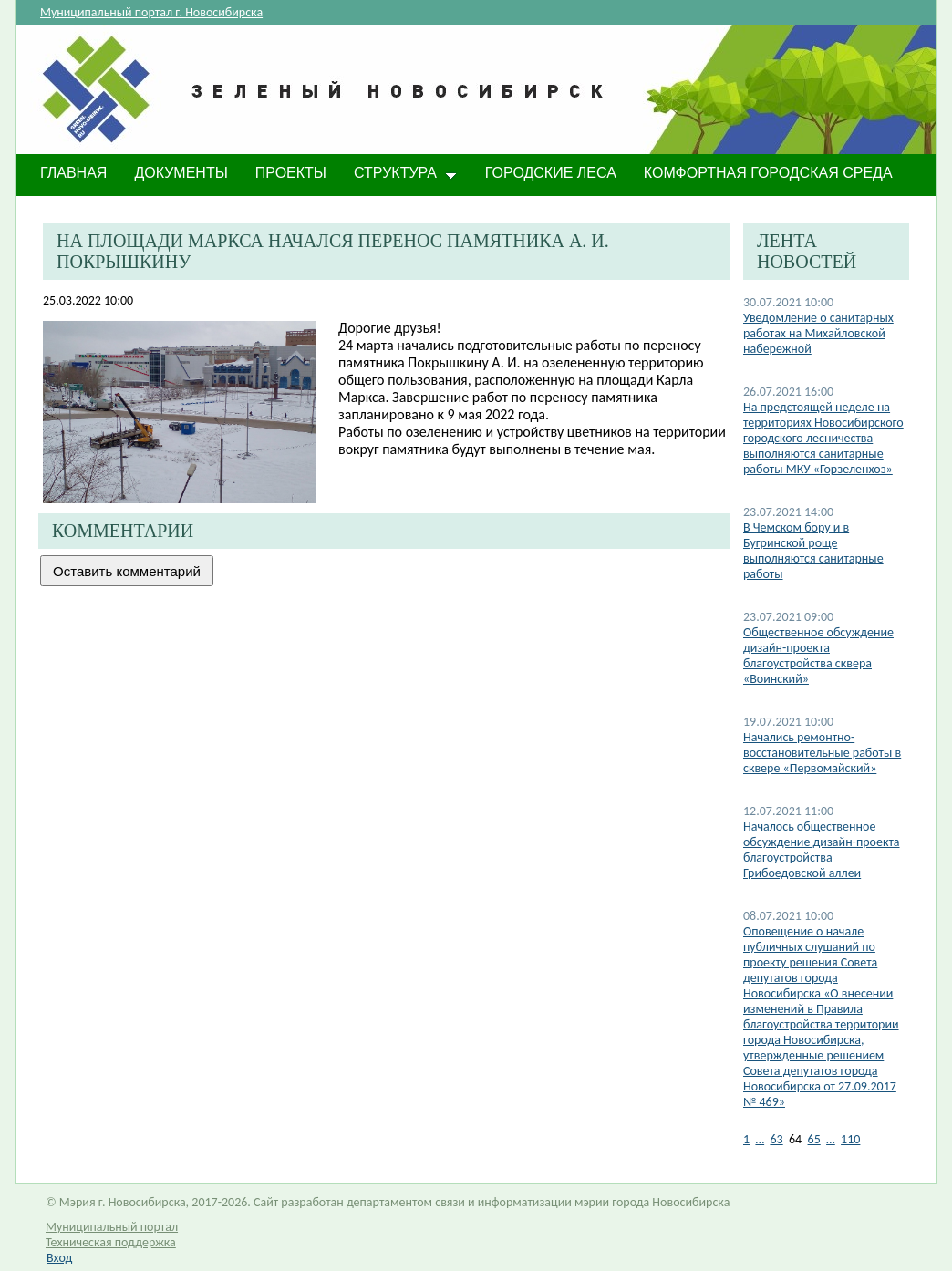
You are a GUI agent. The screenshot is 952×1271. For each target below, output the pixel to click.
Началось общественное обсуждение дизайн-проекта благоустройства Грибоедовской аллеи (821, 850)
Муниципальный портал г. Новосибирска (151, 12)
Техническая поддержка (111, 1242)
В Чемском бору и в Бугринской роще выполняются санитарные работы (813, 551)
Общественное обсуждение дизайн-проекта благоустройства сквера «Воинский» (818, 656)
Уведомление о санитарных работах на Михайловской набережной (818, 333)
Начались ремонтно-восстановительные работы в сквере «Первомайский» (822, 752)
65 (814, 1139)
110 (850, 1139)
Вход (59, 1258)
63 (776, 1139)
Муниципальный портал (112, 1227)
